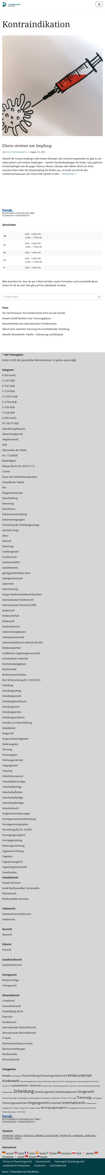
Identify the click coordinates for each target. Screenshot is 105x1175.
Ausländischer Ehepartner (16, 1165)
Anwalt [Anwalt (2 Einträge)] (6, 1075)
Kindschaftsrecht (11, 626)
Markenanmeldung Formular (17, 1043)
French (32, 1153)
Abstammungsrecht (12, 434)
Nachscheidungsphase (14, 664)
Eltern (5, 535)
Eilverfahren (8, 509)
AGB (73, 360)
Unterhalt (7, 771)
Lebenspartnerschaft (13, 637)
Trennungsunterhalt (12, 760)
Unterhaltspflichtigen (13, 803)
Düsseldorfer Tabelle (13, 482)
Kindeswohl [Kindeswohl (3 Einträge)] (11, 1081)
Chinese (32, 1156)
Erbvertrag (7, 546)
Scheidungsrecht (11, 706)
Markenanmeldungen (13, 1048)
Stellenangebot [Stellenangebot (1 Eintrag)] (22, 1098)
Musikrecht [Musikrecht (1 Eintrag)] (6, 1086)
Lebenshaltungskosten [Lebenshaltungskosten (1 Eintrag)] (28, 1081)
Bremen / (41, 1135)
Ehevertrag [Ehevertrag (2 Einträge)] (46, 1075)
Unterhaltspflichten (12, 792)
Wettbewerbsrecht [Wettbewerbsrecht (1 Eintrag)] (89, 1108)
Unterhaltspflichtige (12, 797)
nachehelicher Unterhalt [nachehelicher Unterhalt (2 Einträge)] (26, 1085)
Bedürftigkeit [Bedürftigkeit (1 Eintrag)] (16, 1076)
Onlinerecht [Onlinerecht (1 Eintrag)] (73, 1086)
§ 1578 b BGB (9, 402)
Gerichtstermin (10, 567)
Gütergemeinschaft (12, 578)
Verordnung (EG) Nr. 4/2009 (17, 829)
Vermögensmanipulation (15, 824)
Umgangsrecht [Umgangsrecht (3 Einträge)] (38, 1103)
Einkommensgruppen (13, 519)
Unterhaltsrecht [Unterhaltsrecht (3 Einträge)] (73, 1103)
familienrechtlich (11, 562)
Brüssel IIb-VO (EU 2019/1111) (18, 466)
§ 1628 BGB (8, 412)
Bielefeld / (30, 1135)
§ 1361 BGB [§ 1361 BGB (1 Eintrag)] (21, 1112)
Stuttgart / (8, 1138)
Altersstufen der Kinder (14, 450)
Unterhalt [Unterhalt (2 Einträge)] (55, 1103)
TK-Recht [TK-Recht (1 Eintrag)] (63, 1098)
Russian (43, 1156)
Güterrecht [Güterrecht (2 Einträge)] (60, 1075)
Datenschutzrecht (11, 1006)
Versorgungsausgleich (13, 835)
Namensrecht (43, 1161)
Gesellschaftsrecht (12, 965)
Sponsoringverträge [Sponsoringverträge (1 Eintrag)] (9, 1098)
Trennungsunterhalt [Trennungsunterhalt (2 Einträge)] (14, 1103)
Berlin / (19, 1135)
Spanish (42, 1153)
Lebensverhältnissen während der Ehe (22, 642)
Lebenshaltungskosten (14, 631)
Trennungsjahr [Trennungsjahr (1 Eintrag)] (97, 1098)
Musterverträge (10, 980)
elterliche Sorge (10, 530)
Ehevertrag (8, 503)
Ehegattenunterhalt (12, 493)
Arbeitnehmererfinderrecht (16, 914)
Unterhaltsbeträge (12, 786)
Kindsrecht (39, 1165)
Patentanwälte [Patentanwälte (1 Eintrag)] (7, 1092)
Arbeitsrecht (8, 919)
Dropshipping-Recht (12, 1011)
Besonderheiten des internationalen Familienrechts (29, 323)
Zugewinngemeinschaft (14, 867)
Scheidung (7, 685)
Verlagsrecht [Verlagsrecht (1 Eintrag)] (23, 1108)
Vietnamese (8, 1156)
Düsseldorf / (53, 1135)
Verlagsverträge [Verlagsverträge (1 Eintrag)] (34, 1108)
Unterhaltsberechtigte (13, 781)
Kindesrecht (8, 610)
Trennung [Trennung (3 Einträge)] (84, 1097)
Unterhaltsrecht (10, 808)
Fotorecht (7, 1016)
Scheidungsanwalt (11, 696)
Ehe (4, 487)
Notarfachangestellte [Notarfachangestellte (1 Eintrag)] (61, 1086)
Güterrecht (8, 583)
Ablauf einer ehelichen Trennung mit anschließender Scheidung (35, 329)
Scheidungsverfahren (13, 717)
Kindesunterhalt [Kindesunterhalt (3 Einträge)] (80, 1075)
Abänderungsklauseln (13, 428)
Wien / (18, 1138)
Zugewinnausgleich (12, 861)
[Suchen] (49, 296)
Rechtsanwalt (9, 669)
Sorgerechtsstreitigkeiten (15, 738)
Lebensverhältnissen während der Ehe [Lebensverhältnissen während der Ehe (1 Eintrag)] (50, 1081)
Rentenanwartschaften (14, 674)
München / (91, 1135)
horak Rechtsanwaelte (16, 152)
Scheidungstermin (11, 712)
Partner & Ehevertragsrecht (17, 1161)
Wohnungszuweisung (13, 845)
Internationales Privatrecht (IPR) (19, 605)
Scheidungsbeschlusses (14, 701)
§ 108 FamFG (9, 375)
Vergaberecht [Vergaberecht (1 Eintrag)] (7, 1108)
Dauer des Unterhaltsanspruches (19, 476)
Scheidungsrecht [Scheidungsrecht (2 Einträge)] (44, 1091)
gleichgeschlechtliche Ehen (16, 573)
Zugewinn (7, 856)
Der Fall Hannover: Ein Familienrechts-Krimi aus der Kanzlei (33, 313)
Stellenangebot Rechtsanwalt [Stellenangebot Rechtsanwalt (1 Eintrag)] (39, 1098)
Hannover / (8, 1135)
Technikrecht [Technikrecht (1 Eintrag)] (55, 1098)
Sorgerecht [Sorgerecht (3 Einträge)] (86, 1092)
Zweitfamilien (9, 872)
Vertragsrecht (9, 985)
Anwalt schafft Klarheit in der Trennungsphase (26, 318)
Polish (79, 1153)
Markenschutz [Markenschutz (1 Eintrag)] (93, 1081)
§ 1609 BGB (8, 407)
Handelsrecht (9, 1022)
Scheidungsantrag (11, 690)
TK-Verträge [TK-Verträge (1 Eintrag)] (72, 1098)
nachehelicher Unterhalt (15, 658)
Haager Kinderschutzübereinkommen (22, 594)
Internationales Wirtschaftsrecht (19, 1027)
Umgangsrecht (10, 765)
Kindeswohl (8, 621)
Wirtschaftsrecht (10, 1059)
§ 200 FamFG (9, 418)
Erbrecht (6, 541)
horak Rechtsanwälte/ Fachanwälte (20, 888)
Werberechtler (10, 1054)
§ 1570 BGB (8, 391)
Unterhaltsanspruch (12, 776)
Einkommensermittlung (14, 514)
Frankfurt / (66, 1135)
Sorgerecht (8, 733)
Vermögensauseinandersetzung (19, 819)
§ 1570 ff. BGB (9, 396)
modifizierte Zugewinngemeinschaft (21, 653)
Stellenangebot (10, 744)
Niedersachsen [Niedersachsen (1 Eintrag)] (47, 1086)
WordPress (33, 1171)
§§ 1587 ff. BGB (10, 423)
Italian (54, 1153)
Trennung (7, 749)
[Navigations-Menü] (99, 4)
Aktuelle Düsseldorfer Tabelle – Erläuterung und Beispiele (32, 334)
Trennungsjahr (9, 754)
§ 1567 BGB (8, 386)
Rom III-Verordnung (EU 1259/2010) (21, 680)
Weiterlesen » (69, 174)
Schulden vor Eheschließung (17, 722)
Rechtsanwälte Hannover (15, 898)
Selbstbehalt (8, 728)
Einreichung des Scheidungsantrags (20, 525)
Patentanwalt (9, 893)
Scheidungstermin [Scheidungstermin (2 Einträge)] (66, 1091)
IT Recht (6, 1038)
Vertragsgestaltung (12, 840)
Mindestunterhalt (11, 648)
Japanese (90, 1153)
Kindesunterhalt (10, 615)
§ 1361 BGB (8, 380)
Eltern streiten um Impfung (26, 146)
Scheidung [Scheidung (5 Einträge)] (24, 1091)
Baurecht (7, 934)
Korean (21, 1156)
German (10, 1153)
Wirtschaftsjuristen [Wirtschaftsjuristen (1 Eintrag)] (9, 1112)
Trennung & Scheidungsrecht (69, 1161)
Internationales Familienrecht (18, 599)
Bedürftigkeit (9, 460)
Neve (5, 1171)
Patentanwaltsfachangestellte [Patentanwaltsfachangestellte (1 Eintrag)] (89, 1086)
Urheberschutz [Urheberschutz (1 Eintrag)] (91, 1103)
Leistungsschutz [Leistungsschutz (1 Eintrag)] (71, 1081)
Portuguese (66, 1153)
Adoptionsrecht (10, 439)
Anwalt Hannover (11, 882)
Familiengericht (10, 551)
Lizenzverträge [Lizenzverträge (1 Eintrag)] (82, 1081)
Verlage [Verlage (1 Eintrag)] (15, 1108)
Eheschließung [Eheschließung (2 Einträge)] (30, 1075)
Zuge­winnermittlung (13, 851)
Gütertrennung (10, 589)
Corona (6, 471)
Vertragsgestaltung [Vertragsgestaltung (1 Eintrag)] (75, 1108)
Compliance (8, 1000)
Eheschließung (10, 498)
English (21, 1153)
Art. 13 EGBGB (9, 455)
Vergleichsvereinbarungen (16, 813)
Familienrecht (9, 557)
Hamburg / (79, 1135)
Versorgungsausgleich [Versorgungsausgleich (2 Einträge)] (54, 1107)
